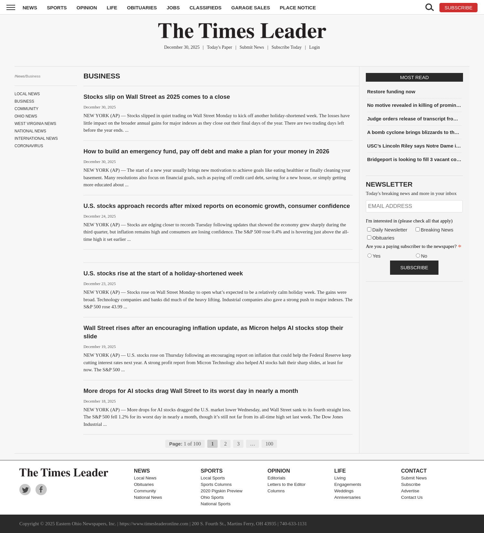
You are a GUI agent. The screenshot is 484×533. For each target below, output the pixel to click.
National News (30, 131)
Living (339, 478)
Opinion (87, 7)
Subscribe (410, 484)
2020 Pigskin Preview (221, 490)
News (30, 7)
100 (269, 443)
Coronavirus (29, 146)
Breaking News (437, 229)
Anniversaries (347, 497)
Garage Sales (250, 7)
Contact (414, 471)
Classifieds (205, 7)
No (424, 256)
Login (314, 47)
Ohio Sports (212, 497)
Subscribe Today (287, 47)
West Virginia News (35, 123)
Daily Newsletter (389, 229)
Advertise (410, 490)
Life (112, 7)
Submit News (252, 47)
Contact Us (412, 497)
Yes (376, 256)
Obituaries (142, 7)
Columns (275, 490)
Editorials (276, 478)
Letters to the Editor (286, 484)
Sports (57, 7)
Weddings (344, 490)
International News (36, 138)
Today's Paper (219, 47)
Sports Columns (216, 484)
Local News (27, 94)
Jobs (173, 7)
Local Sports (213, 478)
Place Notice (298, 7)
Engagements (347, 484)
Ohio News (26, 116)
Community (26, 109)
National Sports (216, 503)
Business (24, 101)
